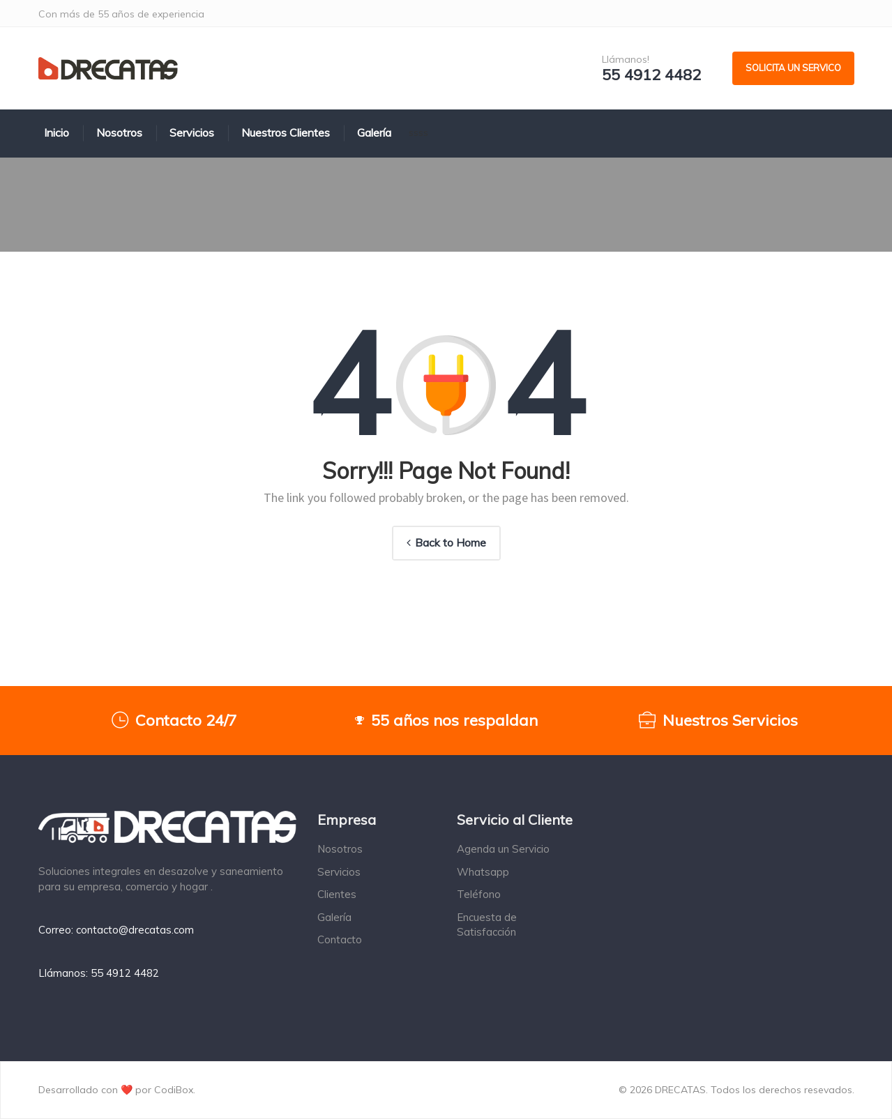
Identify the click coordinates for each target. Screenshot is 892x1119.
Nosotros (340, 848)
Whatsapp (483, 871)
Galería (334, 917)
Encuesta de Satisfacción (487, 924)
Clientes (336, 894)
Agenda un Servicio (503, 848)
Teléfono (479, 894)
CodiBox (173, 1089)
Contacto (339, 939)
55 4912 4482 (651, 75)
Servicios (339, 871)
